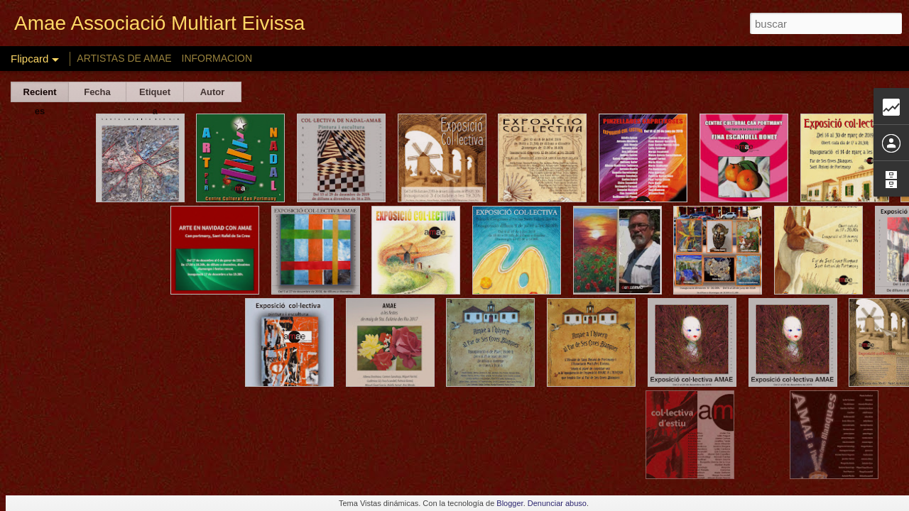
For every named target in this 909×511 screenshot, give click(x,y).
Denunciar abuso (557, 503)
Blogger (509, 503)
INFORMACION (217, 58)
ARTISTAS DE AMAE (124, 58)
